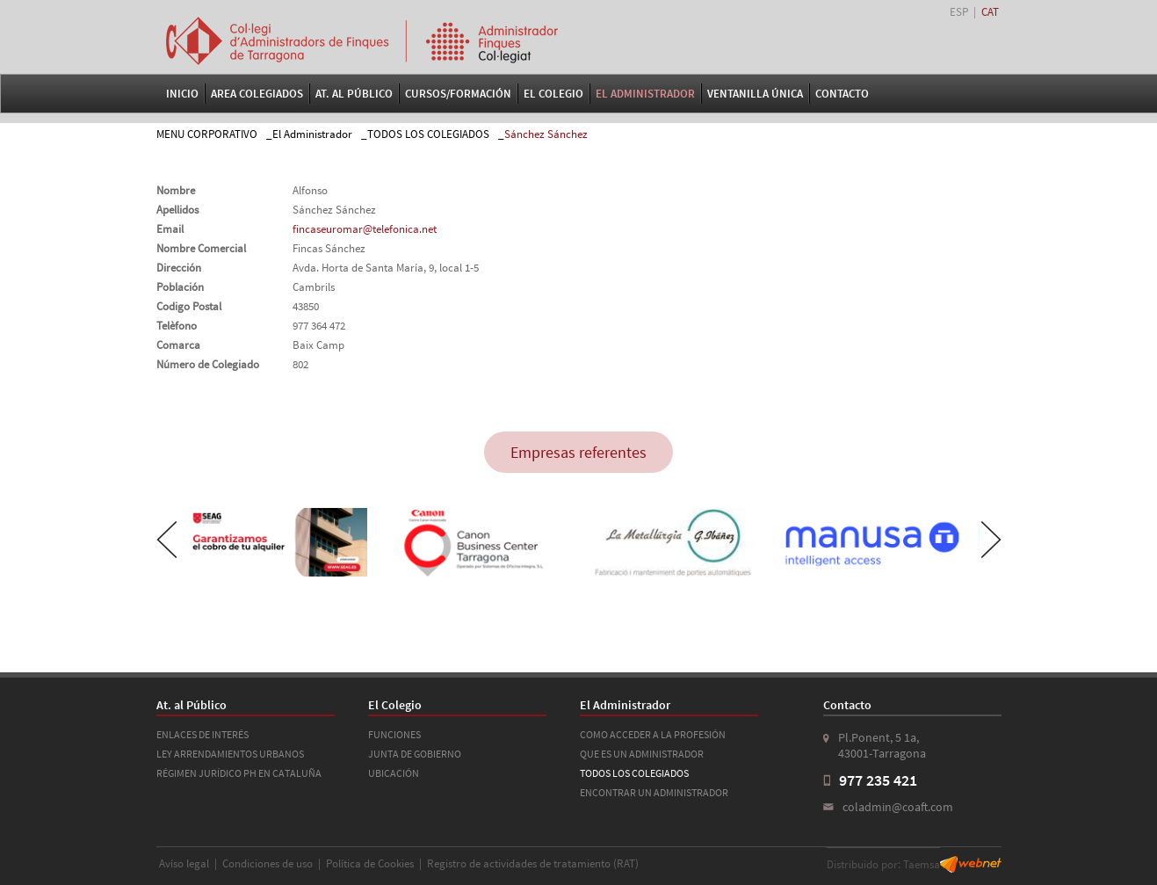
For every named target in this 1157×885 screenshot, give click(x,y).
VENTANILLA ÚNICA (755, 93)
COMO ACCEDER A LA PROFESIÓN (653, 734)
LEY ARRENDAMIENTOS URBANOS (230, 753)
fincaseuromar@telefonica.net (365, 228)
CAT (990, 11)
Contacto (842, 93)
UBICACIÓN (393, 773)
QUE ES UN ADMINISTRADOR (642, 753)
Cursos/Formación (458, 93)
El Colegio (553, 93)
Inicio (182, 93)
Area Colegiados (257, 93)
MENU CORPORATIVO (206, 134)
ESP (959, 11)
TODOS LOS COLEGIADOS (428, 134)
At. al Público (354, 93)
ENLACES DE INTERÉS (202, 734)
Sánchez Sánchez (546, 134)
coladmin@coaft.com (897, 807)
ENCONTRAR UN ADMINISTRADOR (654, 792)
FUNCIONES (394, 734)
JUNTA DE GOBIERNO (414, 753)
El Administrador (645, 93)
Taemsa (921, 864)
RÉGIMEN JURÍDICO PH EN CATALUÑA (239, 773)
